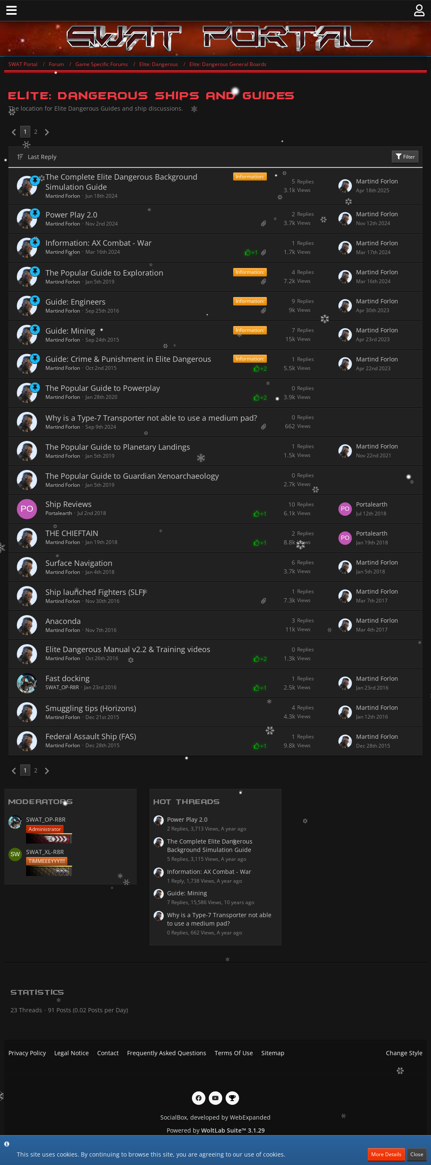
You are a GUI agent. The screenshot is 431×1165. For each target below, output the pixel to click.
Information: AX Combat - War (98, 243)
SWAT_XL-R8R (45, 852)
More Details (386, 1154)
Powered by (216, 1130)
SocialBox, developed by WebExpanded (215, 1117)
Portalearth (58, 513)
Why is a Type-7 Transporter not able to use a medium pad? (151, 418)
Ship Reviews (68, 504)
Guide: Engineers (75, 302)
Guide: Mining (70, 331)
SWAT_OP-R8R (62, 687)
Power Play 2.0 (71, 215)
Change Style (404, 1053)
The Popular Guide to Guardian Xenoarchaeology (132, 476)
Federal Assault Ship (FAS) (90, 736)
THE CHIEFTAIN (71, 533)
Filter (405, 156)
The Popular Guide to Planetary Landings (117, 447)
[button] (11, 10)
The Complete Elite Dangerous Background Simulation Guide (121, 182)
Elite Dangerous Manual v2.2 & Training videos (127, 649)
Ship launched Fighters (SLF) (94, 592)
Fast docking (67, 678)
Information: (250, 176)
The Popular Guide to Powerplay (102, 388)
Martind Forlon (62, 195)
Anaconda (63, 621)
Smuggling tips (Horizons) (90, 708)
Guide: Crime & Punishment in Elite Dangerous (128, 359)
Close (416, 1154)
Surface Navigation (78, 563)
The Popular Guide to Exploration (104, 273)
